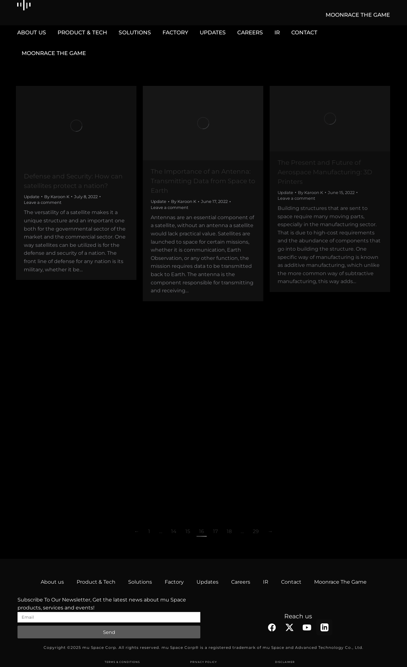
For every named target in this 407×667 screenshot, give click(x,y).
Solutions (140, 582)
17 (215, 531)
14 (173, 531)
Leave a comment (42, 202)
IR (265, 582)
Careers (240, 582)
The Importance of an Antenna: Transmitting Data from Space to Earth (203, 181)
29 (256, 531)
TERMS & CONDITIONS (122, 662)
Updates (207, 582)
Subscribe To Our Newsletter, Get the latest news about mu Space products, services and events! (101, 604)
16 (201, 531)
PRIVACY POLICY (203, 662)
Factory (174, 582)
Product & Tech (96, 582)
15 (187, 531)
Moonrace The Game (340, 582)
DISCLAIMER (285, 662)
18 (229, 531)
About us (52, 582)
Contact (291, 582)
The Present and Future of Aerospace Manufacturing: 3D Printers (325, 172)
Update (31, 196)
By (56, 196)
